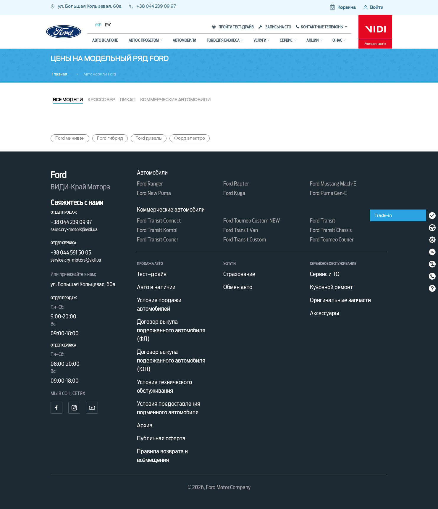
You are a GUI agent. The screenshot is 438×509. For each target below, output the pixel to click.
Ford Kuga (234, 193)
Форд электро (189, 138)
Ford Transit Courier (157, 239)
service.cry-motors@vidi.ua (76, 260)
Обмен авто (237, 287)
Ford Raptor (236, 184)
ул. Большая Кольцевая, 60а (86, 6)
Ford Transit (322, 221)
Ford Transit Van (240, 230)
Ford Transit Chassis (331, 230)
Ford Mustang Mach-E (333, 184)
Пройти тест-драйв (232, 27)
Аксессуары (324, 313)
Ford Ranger (150, 184)
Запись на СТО (274, 27)
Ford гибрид (110, 138)
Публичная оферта (161, 438)
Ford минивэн (70, 138)
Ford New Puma (154, 193)
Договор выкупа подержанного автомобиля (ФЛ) (171, 330)
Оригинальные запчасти (340, 300)
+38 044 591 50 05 (71, 252)
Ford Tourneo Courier (331, 239)
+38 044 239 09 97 (152, 6)
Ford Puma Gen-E (328, 193)
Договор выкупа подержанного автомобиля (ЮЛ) (171, 360)
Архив (144, 425)
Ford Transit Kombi (157, 230)
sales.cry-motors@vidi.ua (74, 229)
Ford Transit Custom (244, 239)
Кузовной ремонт (331, 287)
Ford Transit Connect (159, 221)
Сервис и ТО (325, 274)
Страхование (239, 274)
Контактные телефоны (322, 27)
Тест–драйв (152, 274)
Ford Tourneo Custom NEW (251, 221)
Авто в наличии (156, 287)
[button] (342, 7)
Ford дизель (148, 138)
